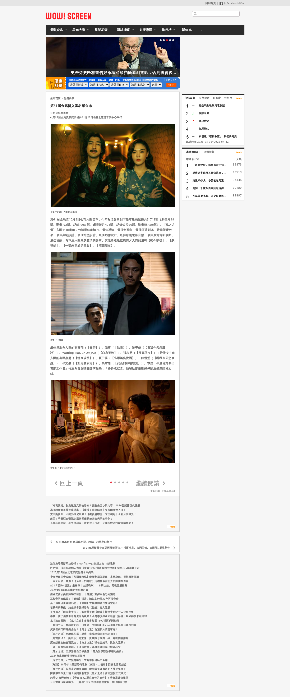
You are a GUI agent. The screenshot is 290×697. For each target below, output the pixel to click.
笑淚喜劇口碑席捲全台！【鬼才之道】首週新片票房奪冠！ (84, 629)
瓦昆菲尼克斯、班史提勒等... (209, 196)
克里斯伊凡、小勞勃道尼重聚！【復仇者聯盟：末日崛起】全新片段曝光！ (93, 514)
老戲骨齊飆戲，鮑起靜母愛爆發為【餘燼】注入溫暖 (80, 607)
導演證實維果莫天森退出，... (209, 173)
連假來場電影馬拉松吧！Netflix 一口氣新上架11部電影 (82, 563)
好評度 (228, 98)
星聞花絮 (101, 30)
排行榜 (167, 30)
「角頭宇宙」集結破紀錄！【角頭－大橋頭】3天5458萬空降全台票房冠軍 (93, 625)
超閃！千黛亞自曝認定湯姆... (209, 188)
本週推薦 (209, 152)
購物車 (187, 30)
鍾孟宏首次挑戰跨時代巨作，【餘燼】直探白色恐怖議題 (83, 594)
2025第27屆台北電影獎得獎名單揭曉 (72, 572)
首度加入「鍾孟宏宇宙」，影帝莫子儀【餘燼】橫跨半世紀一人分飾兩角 (92, 612)
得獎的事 (69, 98)
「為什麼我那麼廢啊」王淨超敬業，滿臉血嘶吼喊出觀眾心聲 (85, 647)
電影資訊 (56, 30)
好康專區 (145, 30)
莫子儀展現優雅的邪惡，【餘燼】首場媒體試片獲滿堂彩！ (84, 603)
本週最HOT (193, 152)
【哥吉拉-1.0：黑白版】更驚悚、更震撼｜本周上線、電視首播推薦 (89, 638)
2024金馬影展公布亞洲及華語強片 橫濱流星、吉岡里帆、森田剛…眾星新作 (126, 547)
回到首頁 (210, 3)
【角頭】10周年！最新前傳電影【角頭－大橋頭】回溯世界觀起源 (88, 664)
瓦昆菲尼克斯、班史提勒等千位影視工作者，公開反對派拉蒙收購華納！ (92, 523)
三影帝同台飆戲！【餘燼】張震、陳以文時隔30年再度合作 (84, 598)
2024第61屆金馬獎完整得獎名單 (69, 590)
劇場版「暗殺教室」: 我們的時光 (218, 136)
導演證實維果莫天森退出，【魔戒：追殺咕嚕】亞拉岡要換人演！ (88, 510)
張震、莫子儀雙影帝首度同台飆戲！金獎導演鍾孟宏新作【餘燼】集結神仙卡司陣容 (98, 616)
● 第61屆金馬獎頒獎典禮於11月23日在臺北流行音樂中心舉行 (86, 117)
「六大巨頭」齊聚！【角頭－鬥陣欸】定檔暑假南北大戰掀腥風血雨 (89, 581)
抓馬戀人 (204, 128)
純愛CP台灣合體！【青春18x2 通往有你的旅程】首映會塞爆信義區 (89, 677)
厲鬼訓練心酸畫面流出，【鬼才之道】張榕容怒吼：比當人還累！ (88, 642)
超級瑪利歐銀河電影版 (212, 105)
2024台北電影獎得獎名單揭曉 (67, 655)
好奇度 (217, 98)
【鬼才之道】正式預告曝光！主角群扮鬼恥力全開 (79, 660)
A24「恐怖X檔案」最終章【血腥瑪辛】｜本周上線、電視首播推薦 (88, 585)
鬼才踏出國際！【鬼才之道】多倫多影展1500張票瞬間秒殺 (84, 620)
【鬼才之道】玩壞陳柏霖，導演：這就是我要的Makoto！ (84, 634)
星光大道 (78, 30)
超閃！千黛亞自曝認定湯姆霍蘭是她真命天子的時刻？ (81, 518)
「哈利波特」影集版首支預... (209, 165)
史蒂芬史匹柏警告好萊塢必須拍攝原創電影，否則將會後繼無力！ (146, 72)
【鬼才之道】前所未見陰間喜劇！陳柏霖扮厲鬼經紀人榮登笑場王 (88, 669)
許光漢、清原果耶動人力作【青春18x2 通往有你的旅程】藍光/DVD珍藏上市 (95, 568)
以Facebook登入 (232, 3)
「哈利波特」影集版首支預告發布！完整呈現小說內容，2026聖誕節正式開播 (95, 505)
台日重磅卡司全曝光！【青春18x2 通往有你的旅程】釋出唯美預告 (89, 682)
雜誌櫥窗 (123, 30)
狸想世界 (204, 121)
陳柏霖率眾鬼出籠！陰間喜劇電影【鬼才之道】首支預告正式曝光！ (89, 673)
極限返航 (204, 113)
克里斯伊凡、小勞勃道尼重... (209, 180)
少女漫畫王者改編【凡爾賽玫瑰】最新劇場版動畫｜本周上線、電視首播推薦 (94, 576)
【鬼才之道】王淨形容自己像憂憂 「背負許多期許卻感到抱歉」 (87, 651)
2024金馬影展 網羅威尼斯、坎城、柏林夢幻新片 (83, 542)
